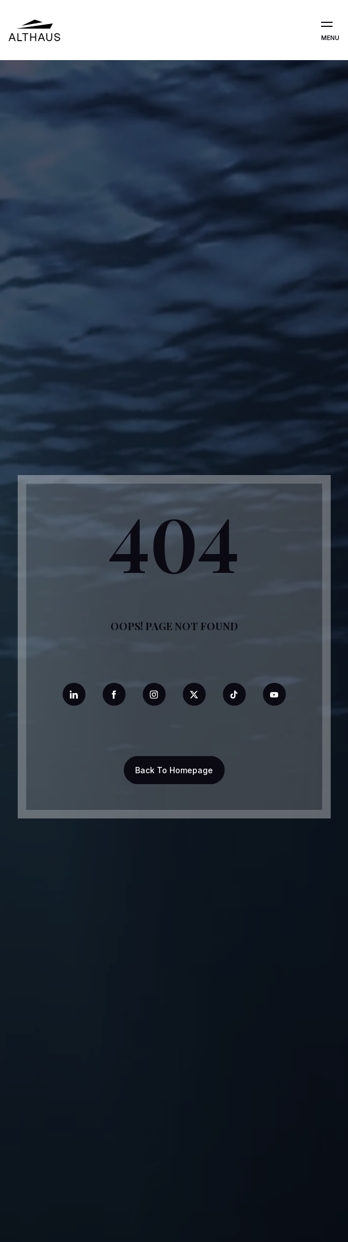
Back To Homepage (174, 770)
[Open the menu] (327, 24)
